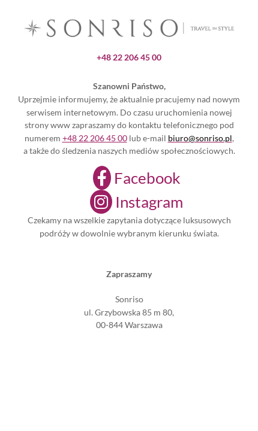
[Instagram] (129, 202)
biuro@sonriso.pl (200, 138)
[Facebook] (129, 178)
